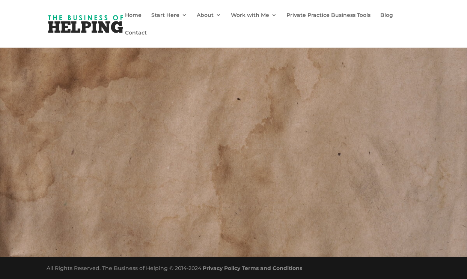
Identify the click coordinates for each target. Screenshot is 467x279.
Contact (136, 33)
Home (133, 15)
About (205, 15)
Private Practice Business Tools (328, 15)
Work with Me (250, 15)
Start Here (165, 15)
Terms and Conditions (272, 268)
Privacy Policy (221, 268)
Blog (386, 15)
